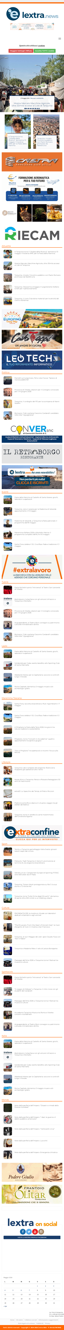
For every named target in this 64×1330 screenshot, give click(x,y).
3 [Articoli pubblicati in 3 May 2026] (53, 1286)
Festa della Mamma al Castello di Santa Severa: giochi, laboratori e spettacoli (36, 498)
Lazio (4, 646)
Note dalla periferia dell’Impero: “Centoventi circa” (35, 1129)
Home (12, 1320)
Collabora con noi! (31, 1320)
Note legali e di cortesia (26, 1323)
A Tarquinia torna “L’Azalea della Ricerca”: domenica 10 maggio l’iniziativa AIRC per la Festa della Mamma (18, 141)
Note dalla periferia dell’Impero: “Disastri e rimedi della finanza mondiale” (36, 1106)
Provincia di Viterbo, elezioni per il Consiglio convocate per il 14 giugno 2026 (37, 391)
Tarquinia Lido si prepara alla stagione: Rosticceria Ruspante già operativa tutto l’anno (35, 769)
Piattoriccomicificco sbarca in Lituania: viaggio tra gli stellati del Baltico (36, 804)
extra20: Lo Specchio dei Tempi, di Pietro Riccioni (34, 791)
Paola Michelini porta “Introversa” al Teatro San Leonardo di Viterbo (37, 588)
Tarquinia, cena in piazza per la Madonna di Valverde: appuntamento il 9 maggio (36, 510)
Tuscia (5, 582)
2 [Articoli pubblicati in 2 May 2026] (45, 1286)
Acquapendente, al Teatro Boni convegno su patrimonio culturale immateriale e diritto (37, 623)
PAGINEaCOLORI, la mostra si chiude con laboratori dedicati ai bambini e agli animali (35, 914)
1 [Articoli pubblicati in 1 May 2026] (37, 1286)
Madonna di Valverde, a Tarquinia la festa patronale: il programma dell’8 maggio (36, 522)
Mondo (5, 1100)
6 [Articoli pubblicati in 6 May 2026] (21, 1290)
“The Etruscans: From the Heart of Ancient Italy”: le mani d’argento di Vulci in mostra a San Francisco (37, 926)
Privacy (47, 1323)
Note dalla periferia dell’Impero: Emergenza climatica (36, 1152)
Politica (5, 372)
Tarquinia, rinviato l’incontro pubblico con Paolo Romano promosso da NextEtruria (45, 142)
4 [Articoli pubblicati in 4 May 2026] (4, 1290)
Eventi (5, 492)
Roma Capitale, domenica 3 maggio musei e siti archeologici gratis (34, 687)
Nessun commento (37, 98)
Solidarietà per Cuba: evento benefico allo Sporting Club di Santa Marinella (37, 664)
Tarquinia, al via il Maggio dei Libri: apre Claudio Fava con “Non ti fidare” (37, 938)
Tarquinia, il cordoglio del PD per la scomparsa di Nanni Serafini (37, 402)
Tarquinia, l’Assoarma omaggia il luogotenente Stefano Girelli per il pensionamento (37, 288)
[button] (5, 83)
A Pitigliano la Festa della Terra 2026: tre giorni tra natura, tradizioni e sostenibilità (35, 728)
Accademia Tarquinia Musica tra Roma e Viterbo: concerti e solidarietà (34, 1013)
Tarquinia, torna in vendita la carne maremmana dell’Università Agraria (34, 815)
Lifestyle (6, 762)
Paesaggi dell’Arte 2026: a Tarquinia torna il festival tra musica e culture (36, 961)
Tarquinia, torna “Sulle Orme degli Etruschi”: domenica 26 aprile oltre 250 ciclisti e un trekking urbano (36, 897)
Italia (4, 1036)
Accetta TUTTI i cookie (44, 51)
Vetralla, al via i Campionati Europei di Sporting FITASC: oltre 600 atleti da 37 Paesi (37, 874)
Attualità (6, 246)
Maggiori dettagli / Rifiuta (21, 51)
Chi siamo (19, 1320)
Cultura (5, 907)
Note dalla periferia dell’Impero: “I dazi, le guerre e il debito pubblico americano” (35, 1118)
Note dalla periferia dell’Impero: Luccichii (31, 1141)
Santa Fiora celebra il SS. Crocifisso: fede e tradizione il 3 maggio (37, 545)
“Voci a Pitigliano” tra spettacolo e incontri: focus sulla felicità (36, 751)
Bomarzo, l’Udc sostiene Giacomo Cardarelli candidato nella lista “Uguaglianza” (37, 414)
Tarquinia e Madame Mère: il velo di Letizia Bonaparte (36, 948)
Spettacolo (7, 971)
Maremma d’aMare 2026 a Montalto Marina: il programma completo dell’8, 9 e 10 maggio (33, 533)
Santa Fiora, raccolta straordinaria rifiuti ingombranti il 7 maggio (37, 705)
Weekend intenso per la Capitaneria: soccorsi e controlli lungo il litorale (37, 676)
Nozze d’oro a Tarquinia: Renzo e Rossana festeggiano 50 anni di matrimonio (37, 780)
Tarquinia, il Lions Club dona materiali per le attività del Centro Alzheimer (37, 299)
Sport (4, 844)
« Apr (5, 1306)
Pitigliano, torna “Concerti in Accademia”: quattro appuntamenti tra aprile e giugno (34, 740)
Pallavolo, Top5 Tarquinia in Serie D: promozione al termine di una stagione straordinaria (35, 862)
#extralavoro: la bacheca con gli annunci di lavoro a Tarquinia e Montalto (35, 600)
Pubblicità (39, 1323)
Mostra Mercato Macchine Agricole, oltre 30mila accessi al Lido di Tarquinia (32, 104)
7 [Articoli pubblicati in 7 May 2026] (29, 1290)
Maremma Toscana (12, 698)
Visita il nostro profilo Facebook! (32, 1237)
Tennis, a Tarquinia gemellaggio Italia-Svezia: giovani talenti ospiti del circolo (36, 850)
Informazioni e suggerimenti (48, 1320)
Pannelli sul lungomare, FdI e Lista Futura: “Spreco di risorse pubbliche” (36, 379)
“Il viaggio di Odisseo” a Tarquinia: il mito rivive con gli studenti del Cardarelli (36, 990)
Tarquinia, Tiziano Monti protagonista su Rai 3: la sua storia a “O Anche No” (36, 885)
